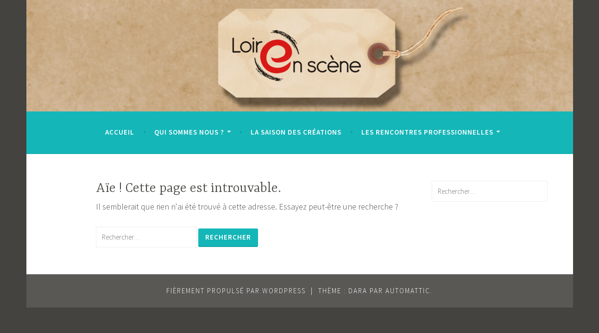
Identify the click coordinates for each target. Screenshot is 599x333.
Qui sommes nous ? (189, 132)
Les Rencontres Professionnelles (427, 132)
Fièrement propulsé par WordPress (236, 290)
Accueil (119, 132)
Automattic (407, 290)
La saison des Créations (296, 132)
